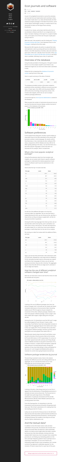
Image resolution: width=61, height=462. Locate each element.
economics (38, 11)
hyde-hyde (14, 30)
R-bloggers (12, 32)
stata (29, 11)
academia (33, 11)
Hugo (9, 30)
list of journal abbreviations (43, 97)
